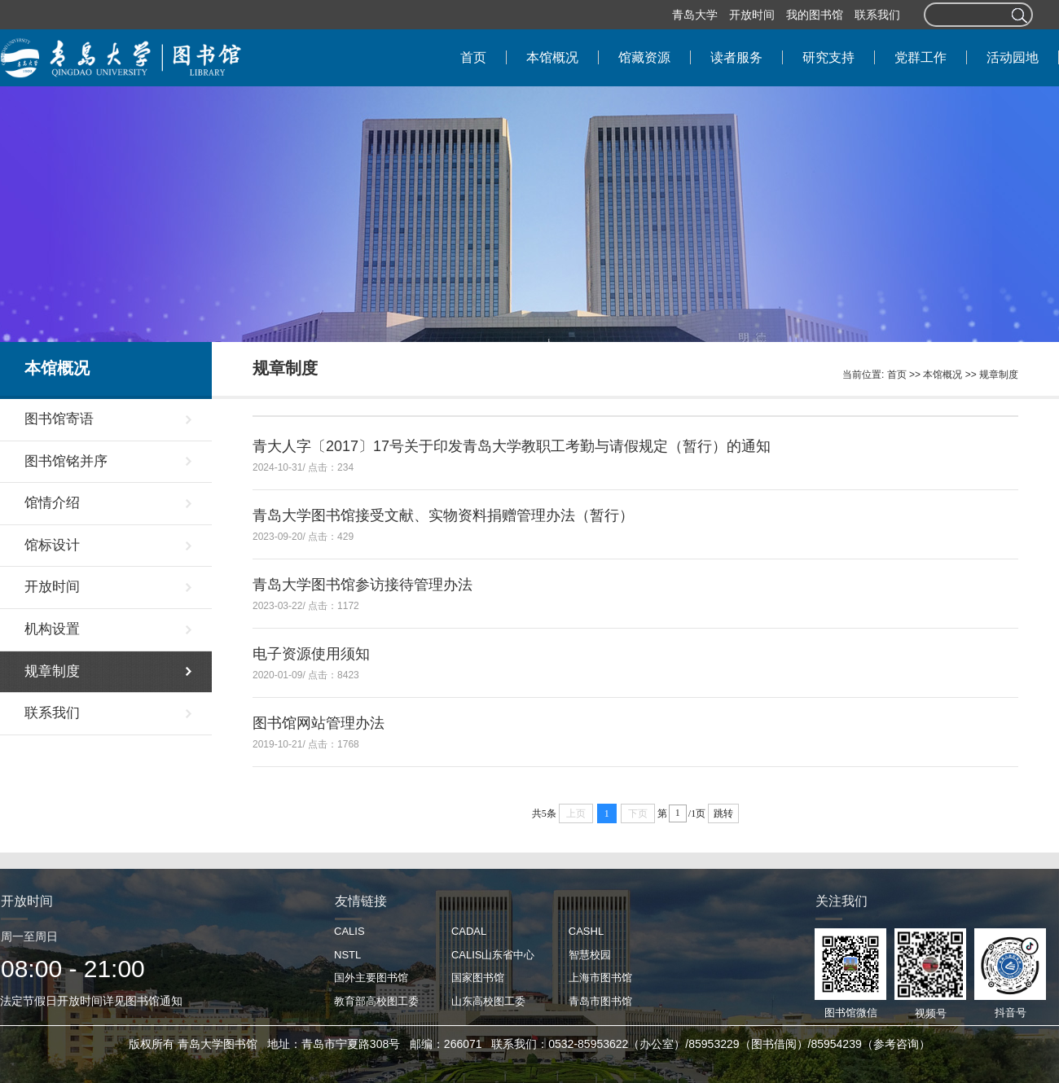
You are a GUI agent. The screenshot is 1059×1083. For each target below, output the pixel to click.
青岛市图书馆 (600, 1001)
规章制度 (998, 374)
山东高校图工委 (488, 1001)
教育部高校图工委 (376, 1001)
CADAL (468, 931)
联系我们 (877, 14)
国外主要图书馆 (371, 977)
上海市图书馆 (600, 977)
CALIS (349, 931)
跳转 (723, 813)
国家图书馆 (477, 977)
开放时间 (752, 14)
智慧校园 (590, 955)
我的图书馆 (814, 14)
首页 (897, 374)
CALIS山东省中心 (493, 955)
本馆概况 (942, 374)
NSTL (347, 955)
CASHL (586, 931)
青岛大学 (695, 14)
